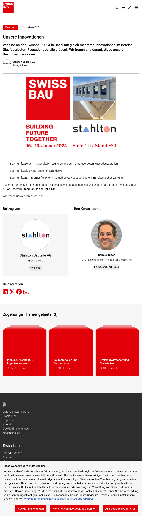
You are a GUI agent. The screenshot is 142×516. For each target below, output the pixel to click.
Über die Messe (12, 453)
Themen (8, 457)
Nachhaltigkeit (11, 432)
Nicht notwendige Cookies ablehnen (74, 508)
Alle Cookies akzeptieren (120, 508)
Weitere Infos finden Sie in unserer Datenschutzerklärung (58, 499)
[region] (71, 488)
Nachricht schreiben (106, 267)
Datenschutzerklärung (16, 411)
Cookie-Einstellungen (16, 428)
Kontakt (7, 424)
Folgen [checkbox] (35, 267)
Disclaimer (9, 416)
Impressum (10, 420)
